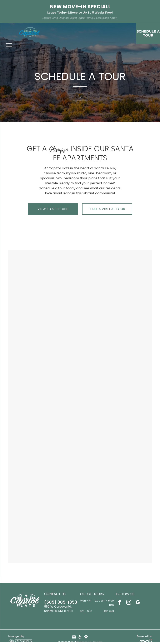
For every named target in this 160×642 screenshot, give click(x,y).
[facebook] (119, 603)
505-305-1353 (59, 602)
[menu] (9, 45)
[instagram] (128, 603)
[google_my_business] (137, 603)
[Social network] (73, 637)
